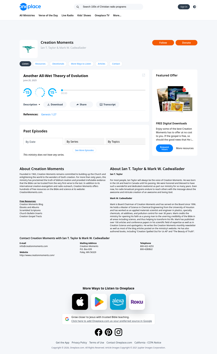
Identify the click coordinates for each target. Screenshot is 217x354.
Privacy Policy (79, 342)
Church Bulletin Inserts (31, 213)
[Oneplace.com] (30, 7)
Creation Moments (57, 42)
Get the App (62, 342)
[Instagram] (118, 332)
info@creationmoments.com (34, 246)
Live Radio (68, 15)
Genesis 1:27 (48, 114)
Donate (186, 42)
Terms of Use (96, 342)
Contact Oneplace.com (119, 342)
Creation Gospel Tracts (31, 216)
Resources (40, 63)
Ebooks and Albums (29, 207)
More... (117, 15)
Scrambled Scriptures (30, 210)
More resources (185, 148)
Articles (101, 63)
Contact (116, 63)
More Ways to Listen (81, 63)
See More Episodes (84, 150)
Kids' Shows (84, 15)
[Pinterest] (108, 332)
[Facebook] (98, 332)
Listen (25, 63)
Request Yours (164, 148)
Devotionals (58, 63)
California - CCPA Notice (147, 342)
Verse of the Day (48, 15)
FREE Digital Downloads (171, 123)
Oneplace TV (102, 15)
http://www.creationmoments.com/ (37, 255)
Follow (163, 42)
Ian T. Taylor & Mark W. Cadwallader (63, 47)
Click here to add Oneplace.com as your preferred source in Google (111, 321)
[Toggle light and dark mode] (194, 7)
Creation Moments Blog (31, 204)
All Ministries (27, 15)
